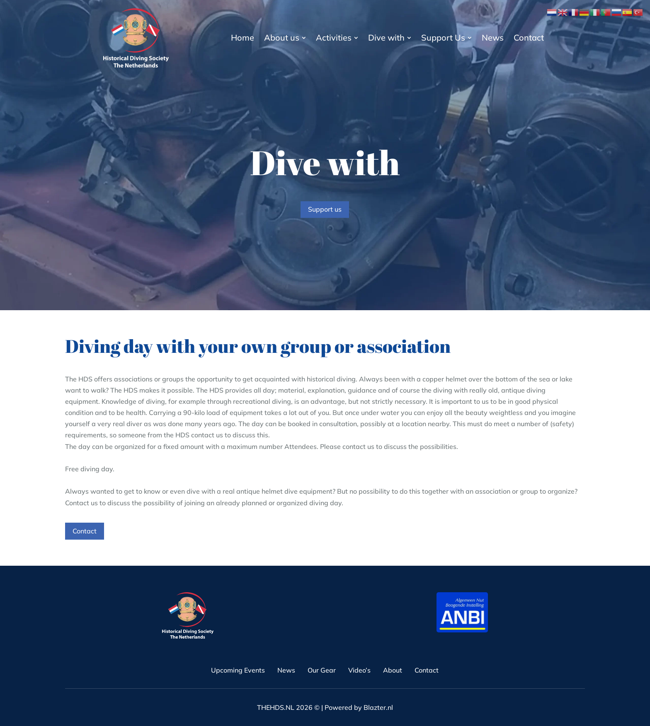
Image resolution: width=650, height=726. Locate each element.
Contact (85, 531)
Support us (325, 209)
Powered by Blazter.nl (359, 707)
